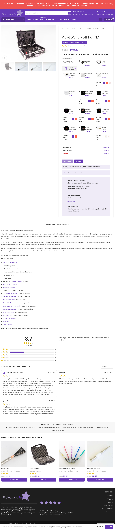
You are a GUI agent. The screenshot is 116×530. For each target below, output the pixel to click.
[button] (14, 480)
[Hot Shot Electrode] (100, 454)
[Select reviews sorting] (107, 367)
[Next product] (67, 33)
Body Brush (5, 469)
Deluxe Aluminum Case (10, 263)
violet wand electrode (90, 427)
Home (64, 29)
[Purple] (104, 83)
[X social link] (58, 430)
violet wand (66, 427)
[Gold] (105, 136)
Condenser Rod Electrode (11, 306)
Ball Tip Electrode (9, 300)
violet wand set (103, 427)
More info (100, 527)
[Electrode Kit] (43, 454)
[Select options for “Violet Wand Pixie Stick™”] (72, 480)
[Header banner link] (57, 4)
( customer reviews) (77, 46)
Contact (110, 496)
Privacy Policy (108, 505)
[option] (104, 83)
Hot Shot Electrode (93, 469)
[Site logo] (12, 13)
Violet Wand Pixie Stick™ (67, 469)
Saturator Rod (7, 315)
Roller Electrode (8, 312)
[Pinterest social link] (61, 430)
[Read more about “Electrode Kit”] (43, 480)
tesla (48, 427)
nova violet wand (24, 427)
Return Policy (71, 202)
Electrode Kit (34, 469)
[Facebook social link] (56, 430)
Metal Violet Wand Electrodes (10, 471)
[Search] (48, 13)
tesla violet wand (56, 427)
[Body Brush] (14, 454)
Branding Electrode (9, 309)
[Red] (107, 83)
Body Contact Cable (10, 284)
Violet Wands (17, 281)
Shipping (110, 499)
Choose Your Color (98, 84)
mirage (15, 427)
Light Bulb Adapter (9, 287)
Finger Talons (7, 325)
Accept (109, 527)
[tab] (50, 223)
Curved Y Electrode (9, 297)
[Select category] (60, 13)
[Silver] (110, 83)
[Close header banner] (112, 4)
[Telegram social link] (63, 430)
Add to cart (67, 161)
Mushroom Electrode (10, 294)
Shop (69, 29)
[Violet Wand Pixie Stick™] (72, 454)
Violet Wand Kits (77, 29)
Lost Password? (108, 512)
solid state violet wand (38, 427)
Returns (110, 502)
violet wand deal (76, 427)
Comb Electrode (8, 303)
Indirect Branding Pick (10, 318)
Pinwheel (6, 322)
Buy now (78, 161)
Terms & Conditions (106, 509)
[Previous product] (63, 33)
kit (11, 427)
